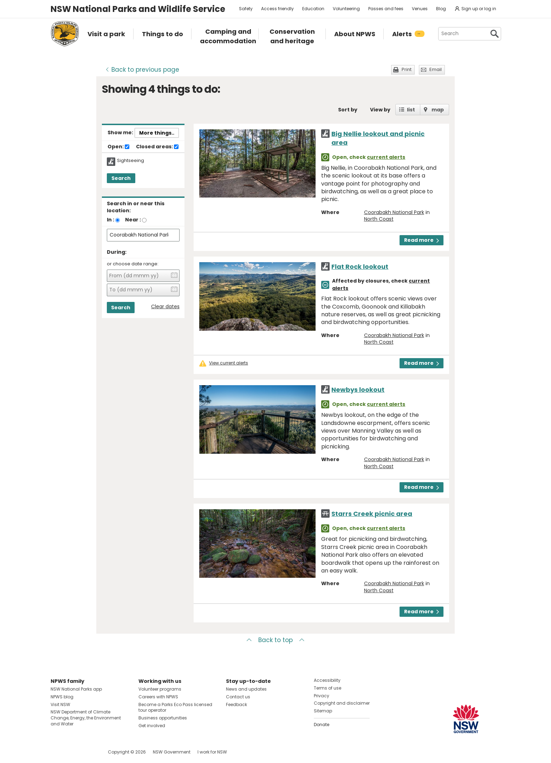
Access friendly (277, 9)
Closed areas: (157, 147)
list (411, 109)
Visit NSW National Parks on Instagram (72, 751)
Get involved (151, 726)
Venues (420, 9)
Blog (441, 9)
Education (313, 9)
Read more (421, 240)
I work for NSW (212, 752)
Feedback (236, 704)
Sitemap (323, 711)
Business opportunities (162, 718)
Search (121, 178)
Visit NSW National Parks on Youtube (87, 751)
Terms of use (327, 688)
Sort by (347, 109)
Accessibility (327, 680)
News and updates (246, 689)
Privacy (321, 696)
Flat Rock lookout (359, 266)
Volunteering (346, 9)
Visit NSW (60, 704)
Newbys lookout (357, 389)
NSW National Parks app (76, 689)
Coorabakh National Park (394, 212)
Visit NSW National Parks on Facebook (57, 751)
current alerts (386, 157)
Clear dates (165, 306)
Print (406, 69)
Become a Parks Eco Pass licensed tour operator (175, 707)
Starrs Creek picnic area (371, 513)
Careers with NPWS (158, 697)
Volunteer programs (159, 689)
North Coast (379, 218)
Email (435, 69)
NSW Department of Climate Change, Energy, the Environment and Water (86, 718)
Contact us (238, 697)
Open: (118, 147)
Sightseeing (130, 160)
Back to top (275, 640)
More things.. (156, 132)
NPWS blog (62, 697)
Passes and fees (385, 9)
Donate (321, 725)
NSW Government (171, 752)
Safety (246, 9)
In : (110, 219)
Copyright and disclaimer (342, 703)
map (438, 109)
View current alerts (228, 363)
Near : (133, 219)
